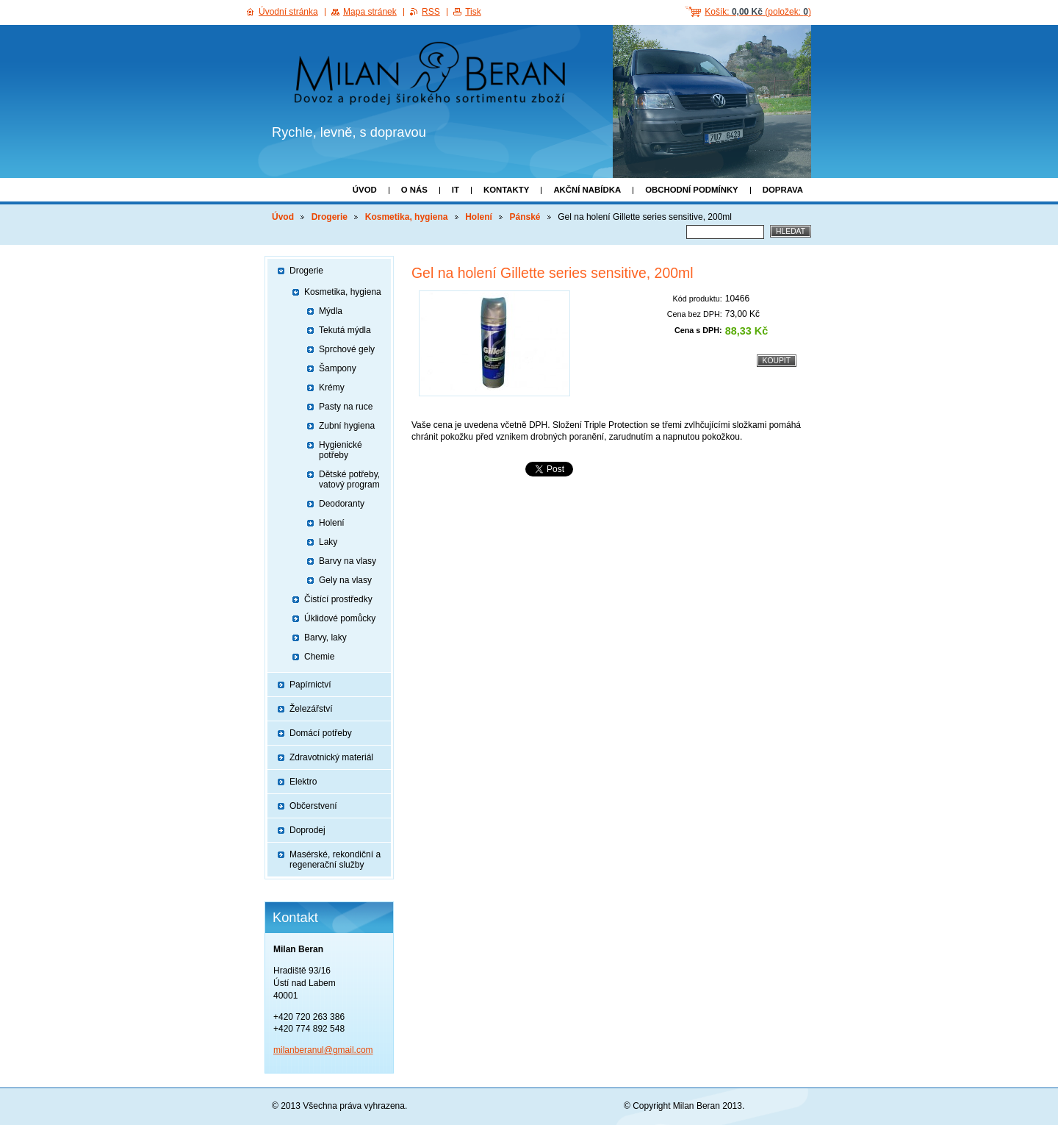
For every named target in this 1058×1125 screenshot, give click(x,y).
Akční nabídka (587, 189)
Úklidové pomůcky (339, 618)
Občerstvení (313, 806)
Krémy (332, 387)
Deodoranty (341, 504)
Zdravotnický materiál (331, 757)
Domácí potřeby (320, 733)
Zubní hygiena (347, 426)
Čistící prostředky (338, 599)
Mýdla (330, 311)
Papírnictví (310, 684)
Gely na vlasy (345, 580)
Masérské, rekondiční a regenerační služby (335, 859)
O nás (414, 189)
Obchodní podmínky (691, 189)
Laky (328, 542)
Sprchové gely (347, 349)
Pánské (525, 217)
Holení (478, 217)
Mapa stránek (370, 12)
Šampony (337, 368)
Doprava (783, 189)
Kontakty (506, 189)
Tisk (473, 12)
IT (455, 189)
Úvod (365, 189)
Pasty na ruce (346, 406)
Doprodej (307, 830)
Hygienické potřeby (340, 450)
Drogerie (330, 217)
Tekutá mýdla (345, 330)
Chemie (319, 656)
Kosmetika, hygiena (406, 217)
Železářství (311, 709)
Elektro (303, 781)
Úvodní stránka (288, 12)
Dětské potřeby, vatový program (349, 479)
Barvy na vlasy (347, 561)
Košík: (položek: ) (758, 12)
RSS (431, 12)
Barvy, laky (325, 637)
